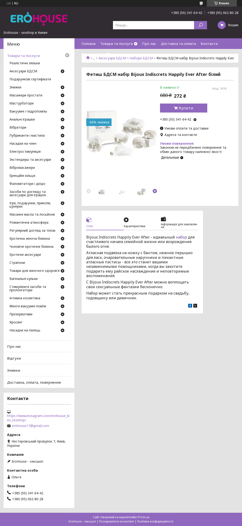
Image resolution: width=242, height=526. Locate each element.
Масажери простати (25, 95)
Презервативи (20, 314)
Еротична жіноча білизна (29, 239)
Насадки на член (22, 144)
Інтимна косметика (24, 298)
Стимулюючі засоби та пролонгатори (27, 288)
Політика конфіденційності (155, 521)
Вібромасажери (22, 168)
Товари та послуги (116, 43)
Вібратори (17, 128)
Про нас (149, 43)
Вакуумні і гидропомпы (28, 111)
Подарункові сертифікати (30, 79)
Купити (186, 108)
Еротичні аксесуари (25, 255)
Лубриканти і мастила (27, 136)
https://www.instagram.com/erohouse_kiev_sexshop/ (38, 418)
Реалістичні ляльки (24, 63)
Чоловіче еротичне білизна (31, 247)
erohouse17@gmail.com (30, 426)
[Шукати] (200, 25)
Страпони (17, 263)
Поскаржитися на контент (116, 521)
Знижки (88, 54)
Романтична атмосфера (28, 223)
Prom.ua (143, 517)
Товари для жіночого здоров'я (34, 271)
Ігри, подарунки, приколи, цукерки (30, 205)
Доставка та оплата (178, 43)
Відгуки (14, 358)
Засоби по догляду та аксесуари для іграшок (27, 193)
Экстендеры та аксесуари (30, 160)
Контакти (209, 43)
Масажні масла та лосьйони (32, 215)
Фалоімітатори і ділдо (27, 184)
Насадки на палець (24, 330)
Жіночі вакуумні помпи (27, 306)
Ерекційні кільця (22, 176)
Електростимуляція (25, 152)
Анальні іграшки (22, 120)
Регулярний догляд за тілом (32, 231)
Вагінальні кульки (23, 279)
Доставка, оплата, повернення (34, 382)
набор (181, 237)
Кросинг (15, 322)
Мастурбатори (21, 103)
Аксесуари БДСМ (23, 71)
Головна (88, 43)
